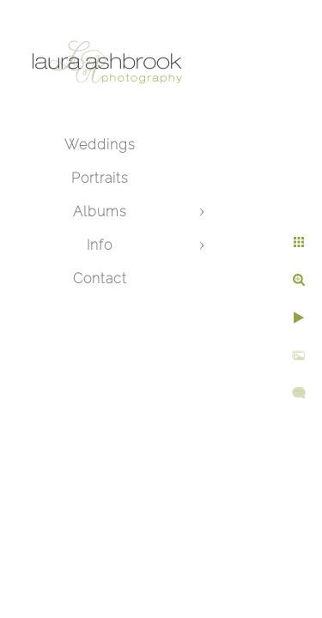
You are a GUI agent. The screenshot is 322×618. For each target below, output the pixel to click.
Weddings (100, 144)
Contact (100, 278)
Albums (100, 211)
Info (99, 245)
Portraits (100, 178)
